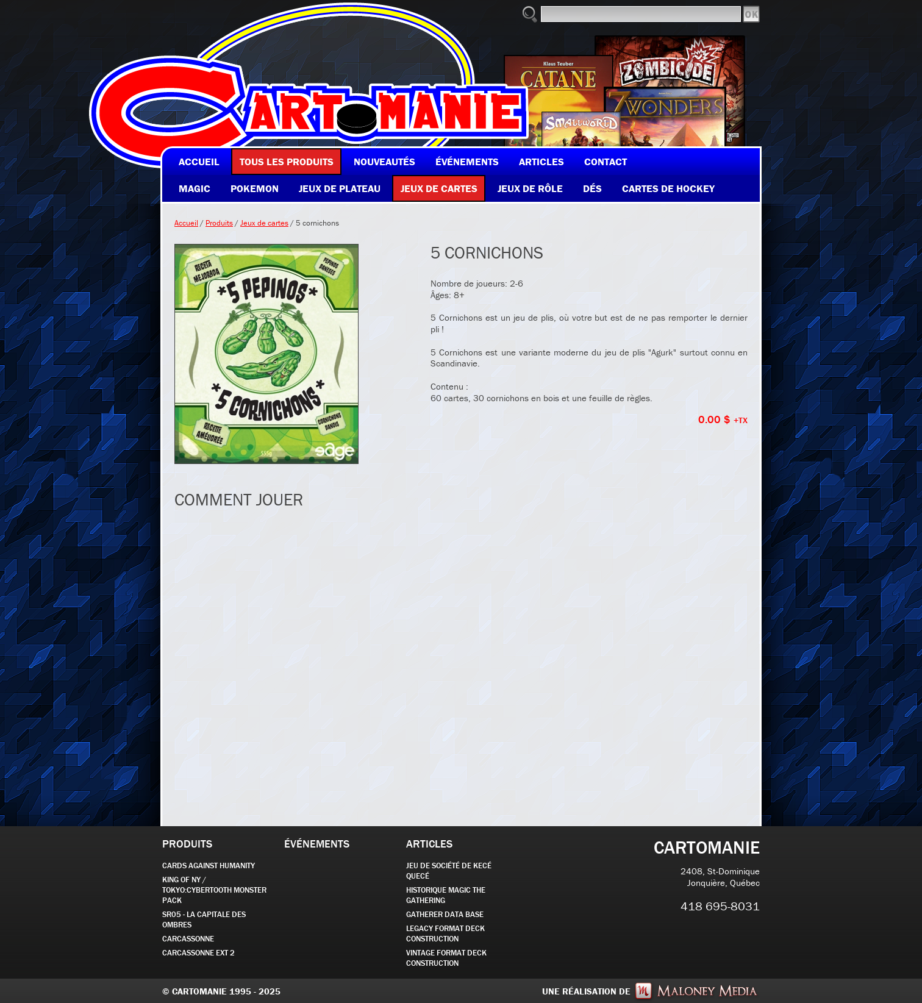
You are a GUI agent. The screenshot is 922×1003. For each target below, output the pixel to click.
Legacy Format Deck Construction (445, 933)
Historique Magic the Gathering (445, 895)
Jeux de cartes (264, 223)
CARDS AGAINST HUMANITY (208, 865)
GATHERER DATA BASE (445, 914)
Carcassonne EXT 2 (198, 953)
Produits (219, 223)
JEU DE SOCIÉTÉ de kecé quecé (448, 870)
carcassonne (188, 938)
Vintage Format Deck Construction (446, 958)
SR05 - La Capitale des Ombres (204, 919)
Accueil (186, 223)
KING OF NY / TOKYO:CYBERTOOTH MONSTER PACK (214, 889)
